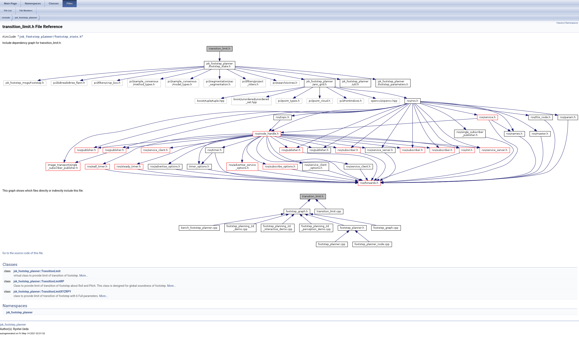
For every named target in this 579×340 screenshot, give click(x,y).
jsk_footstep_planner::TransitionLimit (37, 271)
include (6, 17)
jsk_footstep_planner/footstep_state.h (50, 37)
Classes (560, 23)
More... (83, 275)
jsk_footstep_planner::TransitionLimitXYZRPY (42, 291)
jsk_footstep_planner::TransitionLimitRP (39, 281)
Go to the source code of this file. (22, 253)
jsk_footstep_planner (26, 17)
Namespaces (572, 23)
